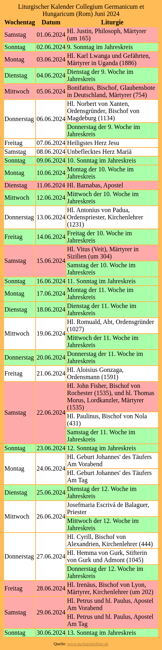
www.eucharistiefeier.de (87, 644)
